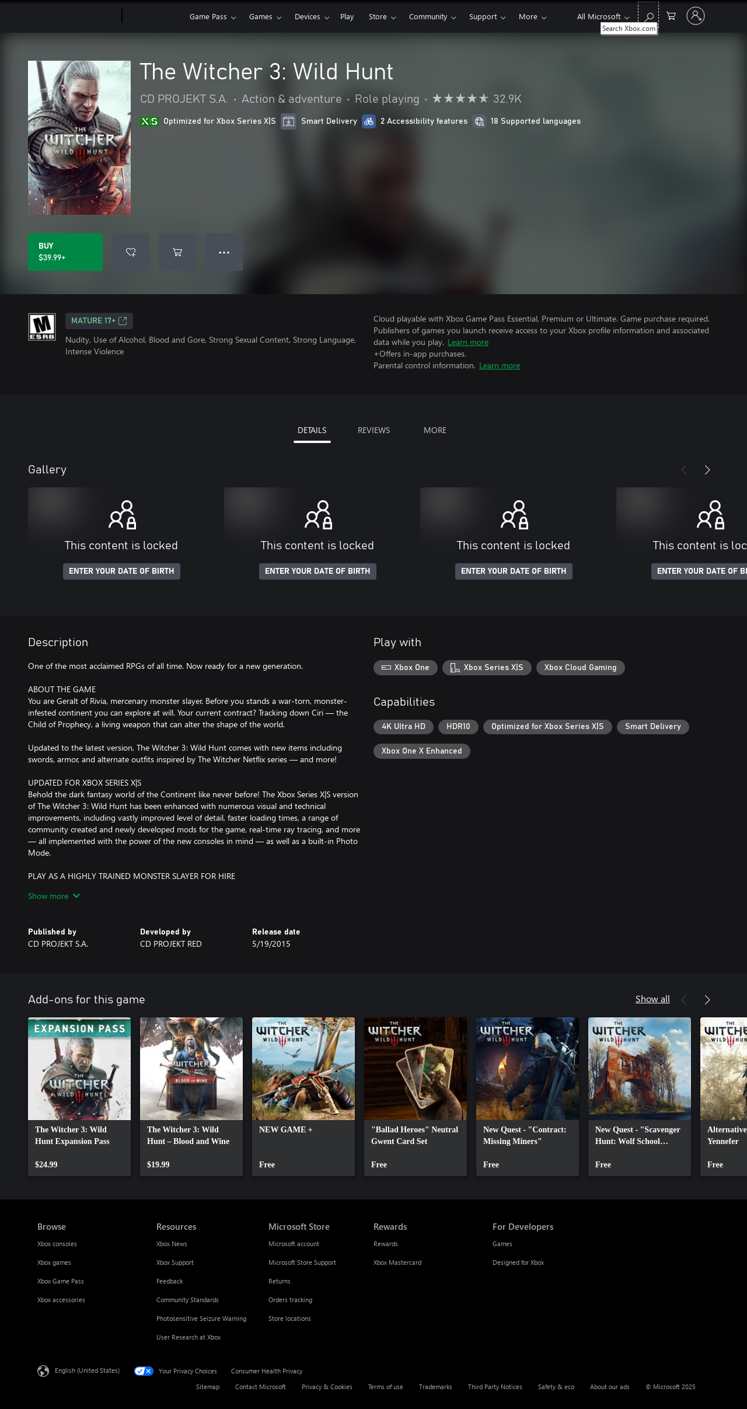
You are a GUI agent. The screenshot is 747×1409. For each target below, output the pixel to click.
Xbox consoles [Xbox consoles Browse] (57, 1243)
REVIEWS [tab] (374, 429)
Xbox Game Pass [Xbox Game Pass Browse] (60, 1281)
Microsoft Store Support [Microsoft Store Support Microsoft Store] (302, 1262)
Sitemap (207, 1386)
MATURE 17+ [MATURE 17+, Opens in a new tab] (99, 321)
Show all (653, 998)
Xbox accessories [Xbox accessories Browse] (61, 1299)
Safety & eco (556, 1386)
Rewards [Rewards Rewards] (386, 1243)
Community (428, 16)
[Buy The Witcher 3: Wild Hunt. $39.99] (65, 252)
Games (261, 16)
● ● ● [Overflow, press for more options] (224, 252)
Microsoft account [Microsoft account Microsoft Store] (293, 1243)
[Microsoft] (77, 16)
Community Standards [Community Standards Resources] (187, 1299)
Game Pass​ (208, 16)
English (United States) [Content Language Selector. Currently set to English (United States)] (87, 1370)
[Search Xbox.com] (648, 15)
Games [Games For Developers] (502, 1243)
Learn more (468, 341)
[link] (79, 1096)
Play (347, 16)
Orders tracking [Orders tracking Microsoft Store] (290, 1299)
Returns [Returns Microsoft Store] (279, 1281)
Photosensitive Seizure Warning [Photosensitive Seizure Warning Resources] (201, 1318)
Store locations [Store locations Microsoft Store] (289, 1318)
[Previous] (684, 470)
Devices (307, 16)
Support (483, 16)
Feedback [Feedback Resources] (169, 1281)
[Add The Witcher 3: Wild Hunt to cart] (177, 252)
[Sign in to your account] (696, 16)
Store (378, 16)
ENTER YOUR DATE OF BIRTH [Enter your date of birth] (121, 571)
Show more (54, 895)
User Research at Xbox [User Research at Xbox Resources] (188, 1337)
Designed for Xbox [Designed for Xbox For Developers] (518, 1262)
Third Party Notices (495, 1386)
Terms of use (385, 1386)
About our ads (610, 1386)
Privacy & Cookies (327, 1386)
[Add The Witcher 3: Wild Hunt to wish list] (130, 252)
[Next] (707, 470)
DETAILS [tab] (312, 429)
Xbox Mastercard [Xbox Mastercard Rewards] (397, 1262)
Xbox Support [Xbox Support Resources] (175, 1262)
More (528, 16)
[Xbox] (154, 16)
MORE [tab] (435, 429)
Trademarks (435, 1386)
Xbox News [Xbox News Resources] (171, 1243)
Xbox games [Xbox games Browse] (54, 1262)
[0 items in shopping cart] (671, 15)
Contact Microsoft (260, 1386)
